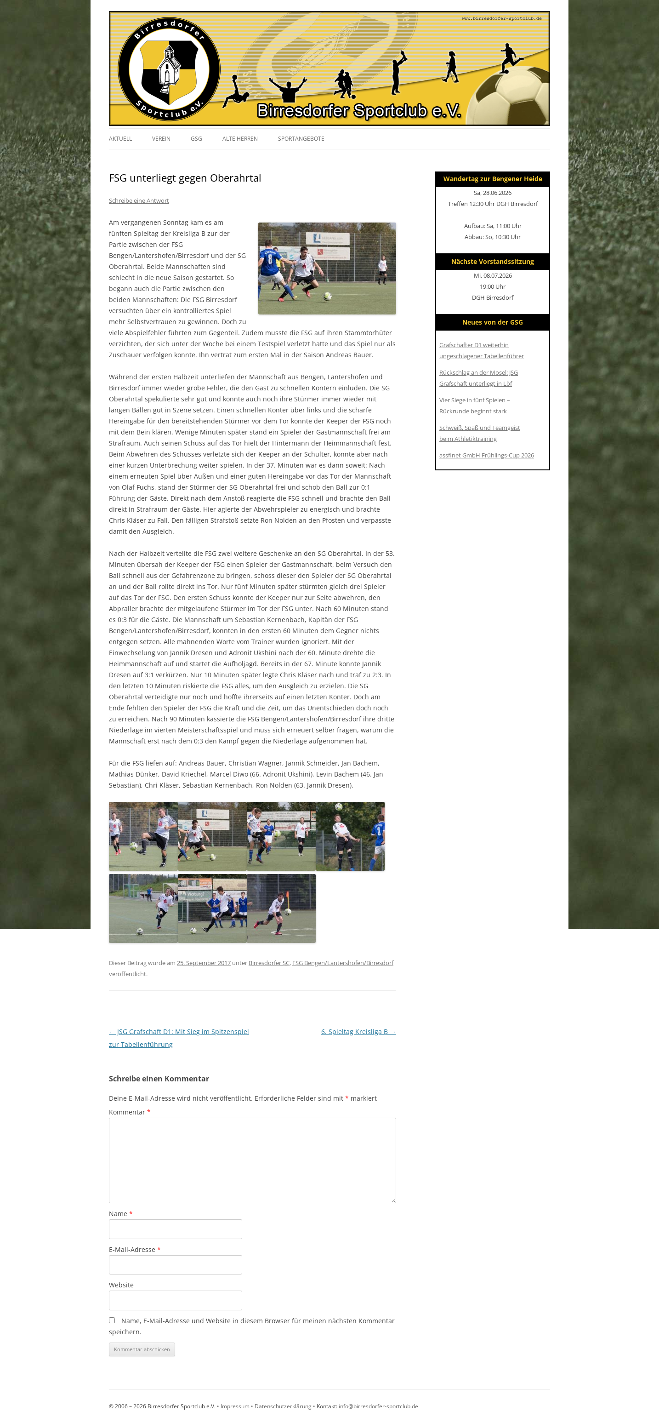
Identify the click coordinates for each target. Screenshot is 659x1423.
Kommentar (130, 1112)
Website (121, 1284)
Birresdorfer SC (269, 963)
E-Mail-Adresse (135, 1249)
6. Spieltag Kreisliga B (358, 1031)
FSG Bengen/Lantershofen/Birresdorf (342, 963)
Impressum (235, 1406)
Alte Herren (240, 139)
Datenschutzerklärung (283, 1406)
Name (121, 1213)
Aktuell (120, 139)
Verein (161, 139)
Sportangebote (301, 139)
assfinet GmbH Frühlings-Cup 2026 (486, 455)
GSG (196, 139)
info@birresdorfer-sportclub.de (378, 1406)
